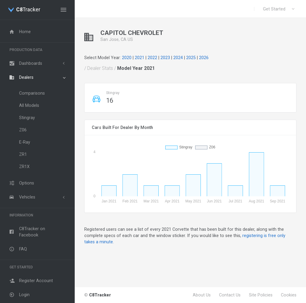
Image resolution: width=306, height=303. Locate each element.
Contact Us (230, 295)
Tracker (28, 10)
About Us (202, 295)
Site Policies (261, 295)
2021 (139, 57)
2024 (178, 57)
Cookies (288, 295)
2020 (126, 57)
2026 (204, 57)
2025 (191, 57)
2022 (152, 57)
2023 (165, 57)
